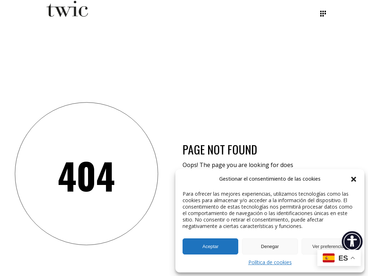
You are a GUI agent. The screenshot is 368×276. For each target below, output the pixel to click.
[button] (353, 179)
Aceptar (210, 246)
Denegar (270, 246)
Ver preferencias (329, 246)
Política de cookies (270, 262)
